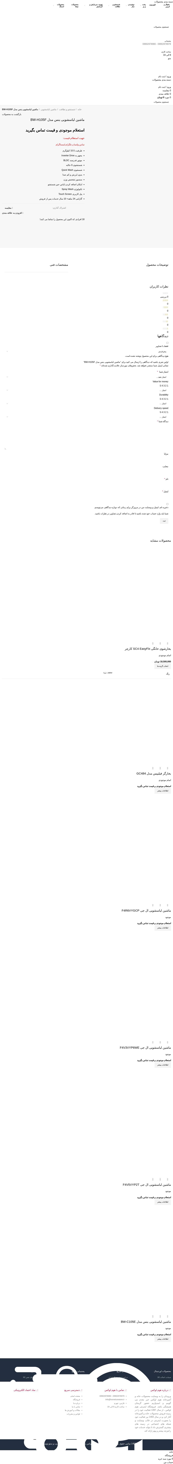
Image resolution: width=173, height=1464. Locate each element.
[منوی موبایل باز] (169, 58)
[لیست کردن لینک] (64, 1399)
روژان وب (37, 1444)
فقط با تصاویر (162, 346)
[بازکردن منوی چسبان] (161, 80)
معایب (165, 466)
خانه (79, 109)
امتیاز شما (162, 372)
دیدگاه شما (162, 421)
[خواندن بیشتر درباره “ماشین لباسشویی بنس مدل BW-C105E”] (163, 1339)
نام (166, 479)
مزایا (166, 454)
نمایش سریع (160, 1316)
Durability (163, 395)
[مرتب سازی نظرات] (86, 351)
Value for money (160, 381)
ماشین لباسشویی (48, 109)
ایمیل (165, 491)
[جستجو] (86, 27)
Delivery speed (161, 408)
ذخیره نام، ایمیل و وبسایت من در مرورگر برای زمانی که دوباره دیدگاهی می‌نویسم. (131, 507)
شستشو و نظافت (66, 109)
